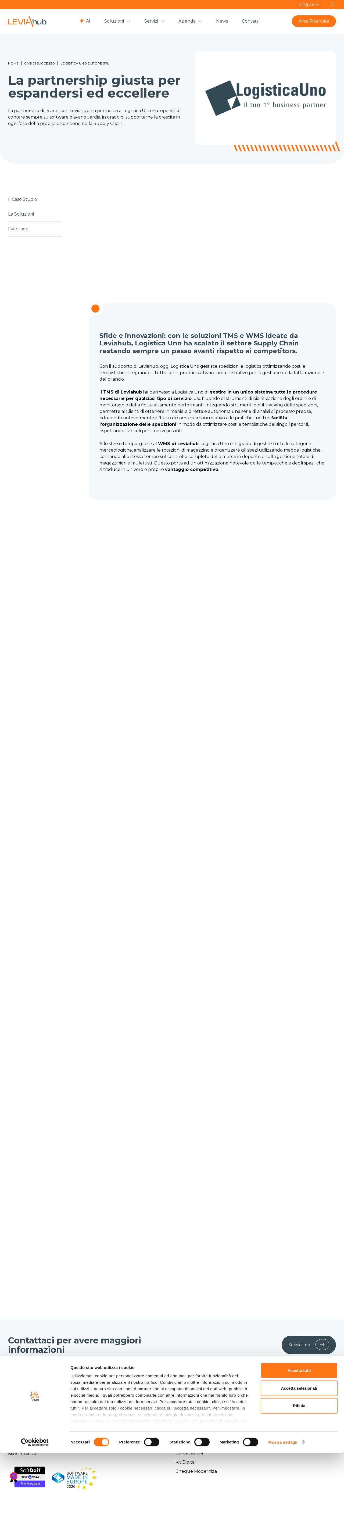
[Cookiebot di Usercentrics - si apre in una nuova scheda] (34, 1512)
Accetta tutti (299, 1441)
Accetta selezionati (299, 1458)
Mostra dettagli (282, 1512)
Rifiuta (299, 1476)
